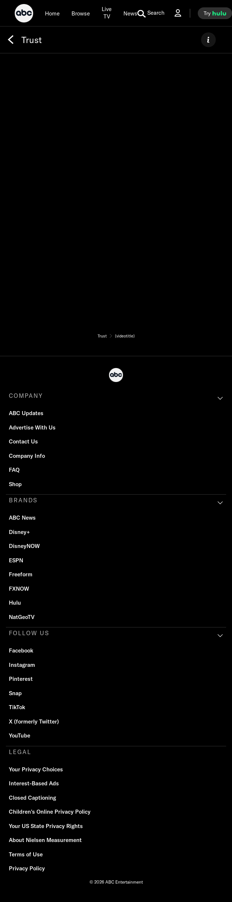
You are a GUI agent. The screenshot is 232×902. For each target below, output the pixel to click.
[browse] (80, 13)
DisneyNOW (24, 545)
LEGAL (20, 752)
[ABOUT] (208, 39)
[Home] (52, 13)
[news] (130, 13)
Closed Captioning (32, 797)
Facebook (21, 650)
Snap (15, 693)
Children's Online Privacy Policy (50, 811)
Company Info (27, 455)
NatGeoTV (22, 616)
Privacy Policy (27, 868)
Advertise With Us (32, 427)
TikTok (17, 707)
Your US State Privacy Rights (46, 826)
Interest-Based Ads (34, 783)
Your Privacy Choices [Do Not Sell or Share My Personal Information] (36, 769)
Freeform (20, 574)
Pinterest (21, 678)
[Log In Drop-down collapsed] (177, 13)
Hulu (15, 602)
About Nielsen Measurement (45, 839)
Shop (15, 484)
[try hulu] (215, 13)
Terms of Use (26, 854)
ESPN (16, 560)
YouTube (19, 735)
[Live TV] (107, 13)
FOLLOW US (29, 633)
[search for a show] (151, 13)
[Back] (10, 39)
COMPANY (26, 395)
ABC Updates (26, 413)
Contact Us (23, 441)
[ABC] (24, 14)
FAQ (14, 469)
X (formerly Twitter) (34, 721)
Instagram (22, 664)
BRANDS (23, 500)
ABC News (22, 517)
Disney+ (19, 531)
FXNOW (19, 588)
